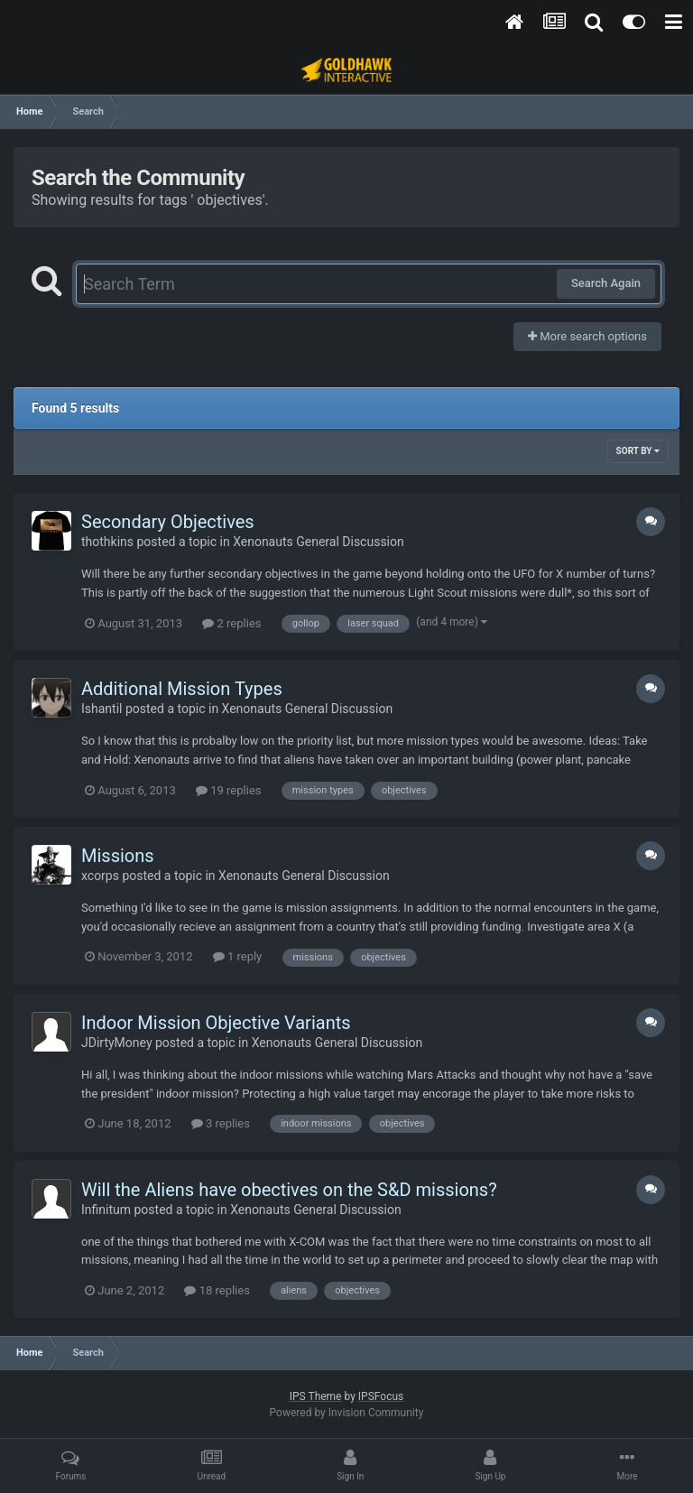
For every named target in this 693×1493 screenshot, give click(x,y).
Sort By (638, 451)
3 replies (220, 1123)
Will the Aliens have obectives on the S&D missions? (289, 1190)
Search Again (606, 283)
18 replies (216, 1290)
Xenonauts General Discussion (318, 541)
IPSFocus (380, 1396)
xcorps (100, 875)
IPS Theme (316, 1396)
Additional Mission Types (181, 689)
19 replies (228, 790)
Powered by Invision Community (347, 1412)
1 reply (238, 956)
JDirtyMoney (116, 1042)
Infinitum (106, 1209)
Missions (117, 856)
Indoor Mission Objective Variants (216, 1023)
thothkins (107, 541)
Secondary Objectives (167, 522)
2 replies (231, 623)
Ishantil (101, 708)
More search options (587, 336)
